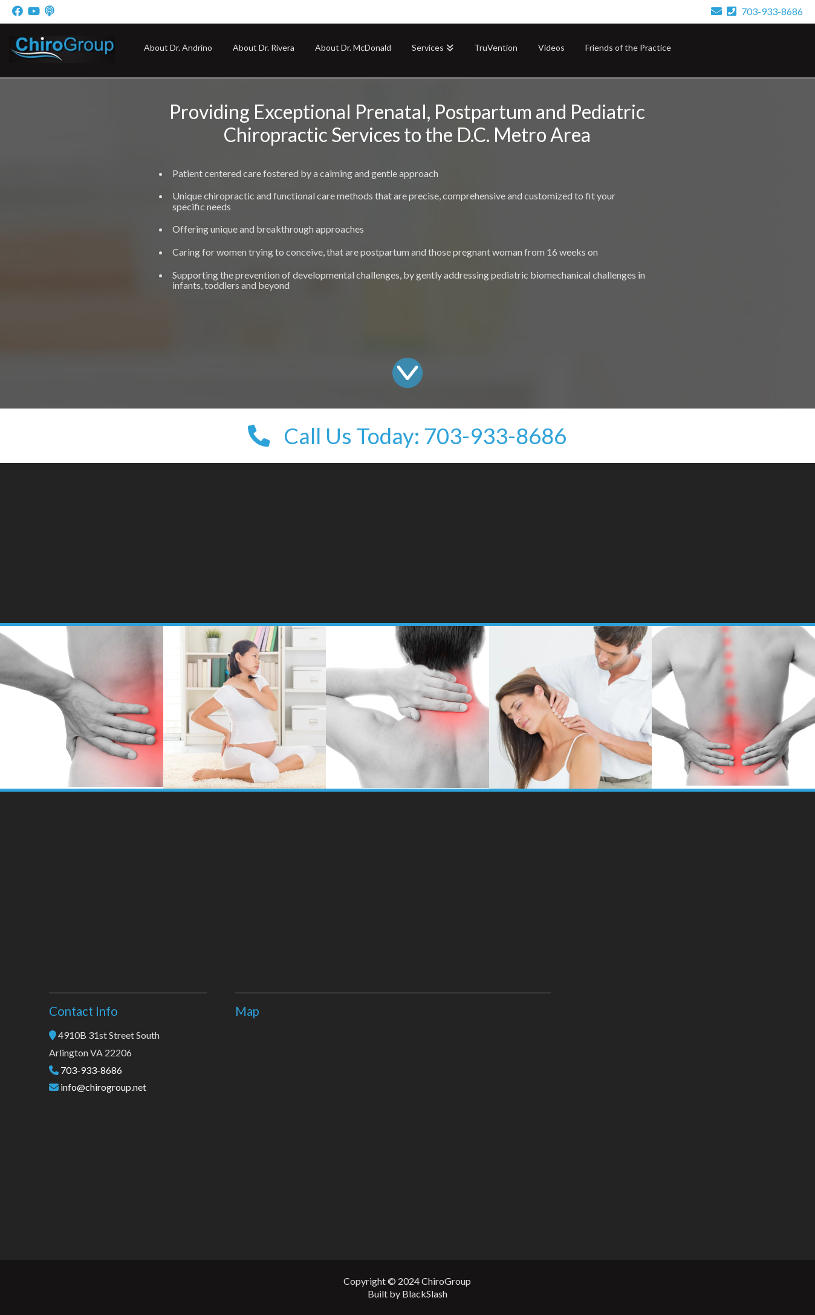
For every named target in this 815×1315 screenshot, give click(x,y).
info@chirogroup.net (103, 1087)
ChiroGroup (446, 1281)
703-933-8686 (765, 11)
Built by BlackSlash (407, 1293)
